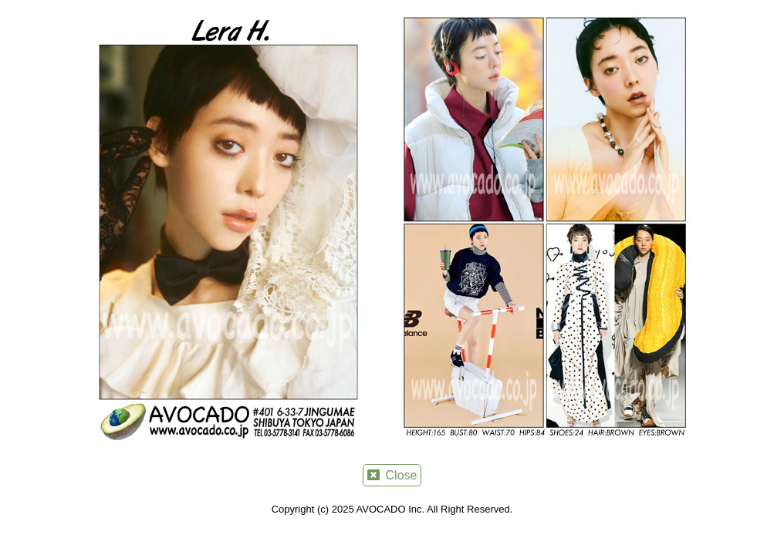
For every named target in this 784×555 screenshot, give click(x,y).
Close (392, 475)
